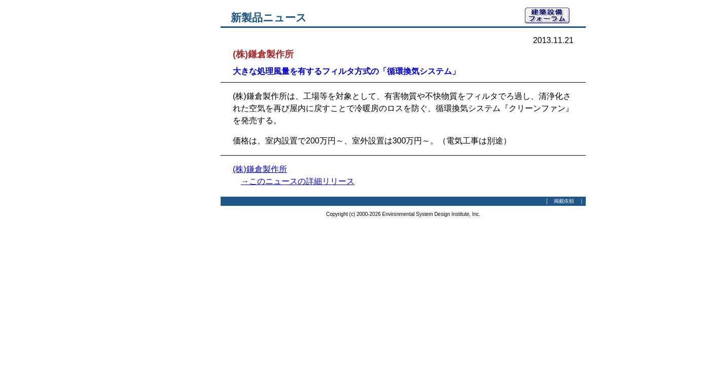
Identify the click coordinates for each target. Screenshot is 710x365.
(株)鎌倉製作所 (260, 169)
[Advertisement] (164, 160)
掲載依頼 (564, 201)
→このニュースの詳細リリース (297, 181)
